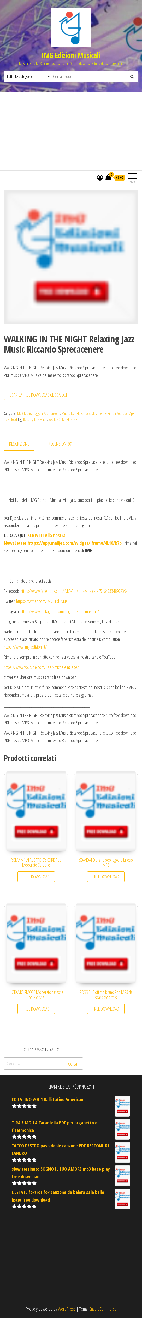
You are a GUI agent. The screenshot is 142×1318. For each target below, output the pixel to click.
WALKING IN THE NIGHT (64, 419)
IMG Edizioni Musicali (71, 55)
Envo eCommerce (102, 1309)
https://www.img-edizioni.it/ (25, 647)
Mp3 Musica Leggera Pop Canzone (38, 413)
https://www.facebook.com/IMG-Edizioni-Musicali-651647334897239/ (73, 591)
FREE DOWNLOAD (36, 877)
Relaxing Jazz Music (35, 419)
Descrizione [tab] (19, 444)
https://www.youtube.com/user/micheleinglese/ (41, 667)
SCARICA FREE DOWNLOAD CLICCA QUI (38, 395)
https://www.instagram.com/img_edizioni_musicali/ (59, 611)
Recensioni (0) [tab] (60, 444)
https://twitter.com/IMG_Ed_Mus (42, 601)
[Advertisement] (71, 131)
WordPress (67, 1309)
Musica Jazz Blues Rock (76, 413)
